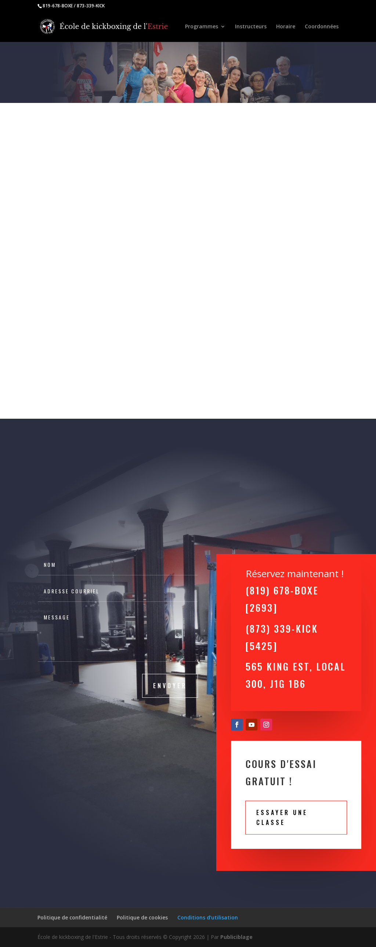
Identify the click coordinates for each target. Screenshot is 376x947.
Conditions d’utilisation (207, 917)
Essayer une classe (282, 817)
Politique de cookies (142, 917)
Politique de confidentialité (72, 917)
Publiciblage (236, 936)
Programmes (201, 27)
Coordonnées (322, 27)
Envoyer (170, 685)
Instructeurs (251, 27)
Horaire (285, 27)
